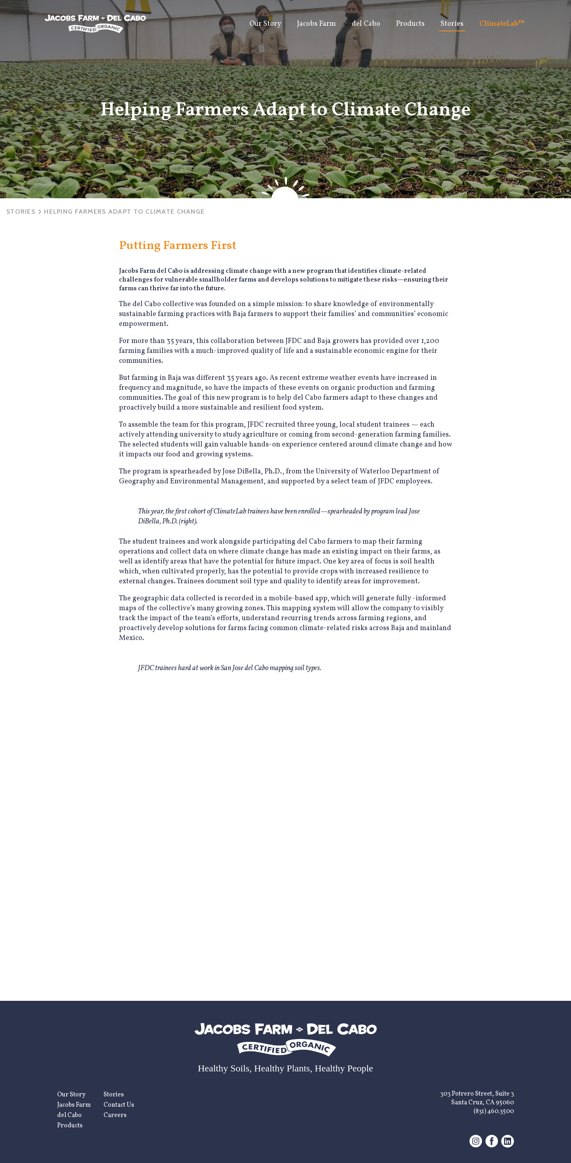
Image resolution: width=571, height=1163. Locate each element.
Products (410, 24)
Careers (114, 1115)
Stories (452, 24)
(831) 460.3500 (493, 1111)
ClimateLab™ (502, 24)
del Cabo (366, 24)
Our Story (265, 24)
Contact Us (118, 1105)
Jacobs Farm (316, 24)
